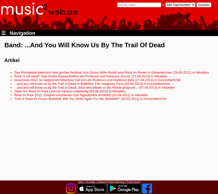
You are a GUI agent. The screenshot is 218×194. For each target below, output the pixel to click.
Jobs (81, 181)
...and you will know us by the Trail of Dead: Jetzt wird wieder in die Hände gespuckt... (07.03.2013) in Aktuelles (94, 87)
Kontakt (90, 181)
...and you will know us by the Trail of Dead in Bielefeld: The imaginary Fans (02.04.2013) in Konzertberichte (92, 84)
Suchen (203, 5)
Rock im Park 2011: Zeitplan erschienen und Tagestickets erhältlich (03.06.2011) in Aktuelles (81, 95)
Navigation (18, 33)
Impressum (133, 181)
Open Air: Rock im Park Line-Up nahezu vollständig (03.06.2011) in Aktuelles (69, 91)
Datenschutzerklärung (110, 181)
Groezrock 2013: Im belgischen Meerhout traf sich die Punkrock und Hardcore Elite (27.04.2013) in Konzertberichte (97, 80)
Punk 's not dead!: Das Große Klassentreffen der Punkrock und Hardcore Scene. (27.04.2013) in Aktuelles (90, 76)
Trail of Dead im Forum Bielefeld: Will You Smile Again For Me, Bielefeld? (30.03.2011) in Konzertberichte (90, 99)
